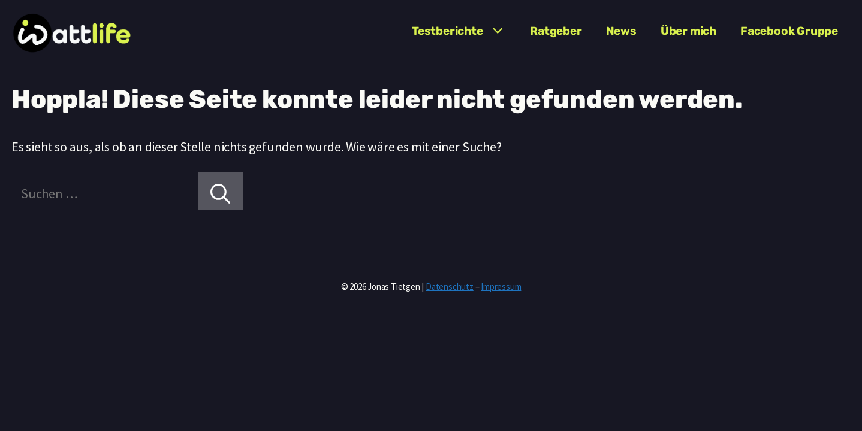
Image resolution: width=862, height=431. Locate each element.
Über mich (688, 31)
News (621, 31)
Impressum (501, 286)
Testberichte (465, 31)
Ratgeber (555, 31)
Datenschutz (450, 286)
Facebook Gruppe (789, 31)
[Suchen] (220, 191)
